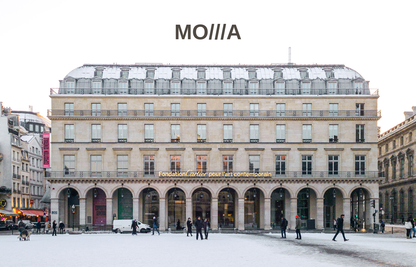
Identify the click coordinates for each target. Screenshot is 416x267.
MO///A (207, 32)
